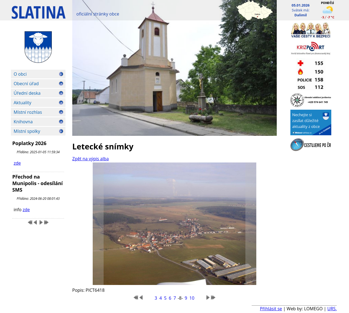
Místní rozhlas (28, 112)
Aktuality (22, 103)
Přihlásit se (271, 309)
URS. (332, 309)
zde (17, 163)
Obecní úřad (26, 84)
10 (191, 298)
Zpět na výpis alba (90, 159)
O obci (20, 74)
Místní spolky (27, 131)
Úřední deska (27, 93)
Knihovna (23, 122)
